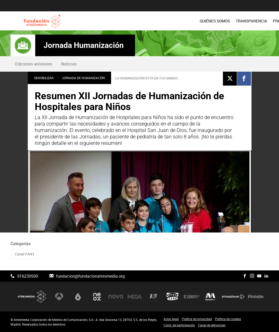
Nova (115, 296)
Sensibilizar (43, 78)
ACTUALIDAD (256, 20)
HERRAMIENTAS (224, 20)
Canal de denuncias (212, 325)
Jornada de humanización (83, 78)
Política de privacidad (197, 319)
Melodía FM (210, 296)
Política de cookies (228, 319)
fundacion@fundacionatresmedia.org (90, 276)
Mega (134, 296)
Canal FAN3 (24, 254)
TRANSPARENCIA (160, 20)
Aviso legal (171, 319)
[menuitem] (124, 20)
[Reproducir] (139, 214)
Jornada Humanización (83, 45)
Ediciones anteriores (33, 64)
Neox (97, 296)
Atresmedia (32, 296)
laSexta (78, 296)
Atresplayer (233, 296)
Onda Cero (172, 296)
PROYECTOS (193, 20)
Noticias (69, 64)
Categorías (21, 243)
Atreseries (153, 296)
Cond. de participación (179, 325)
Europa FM (191, 296)
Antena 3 (59, 296)
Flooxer (256, 296)
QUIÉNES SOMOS (124, 20)
